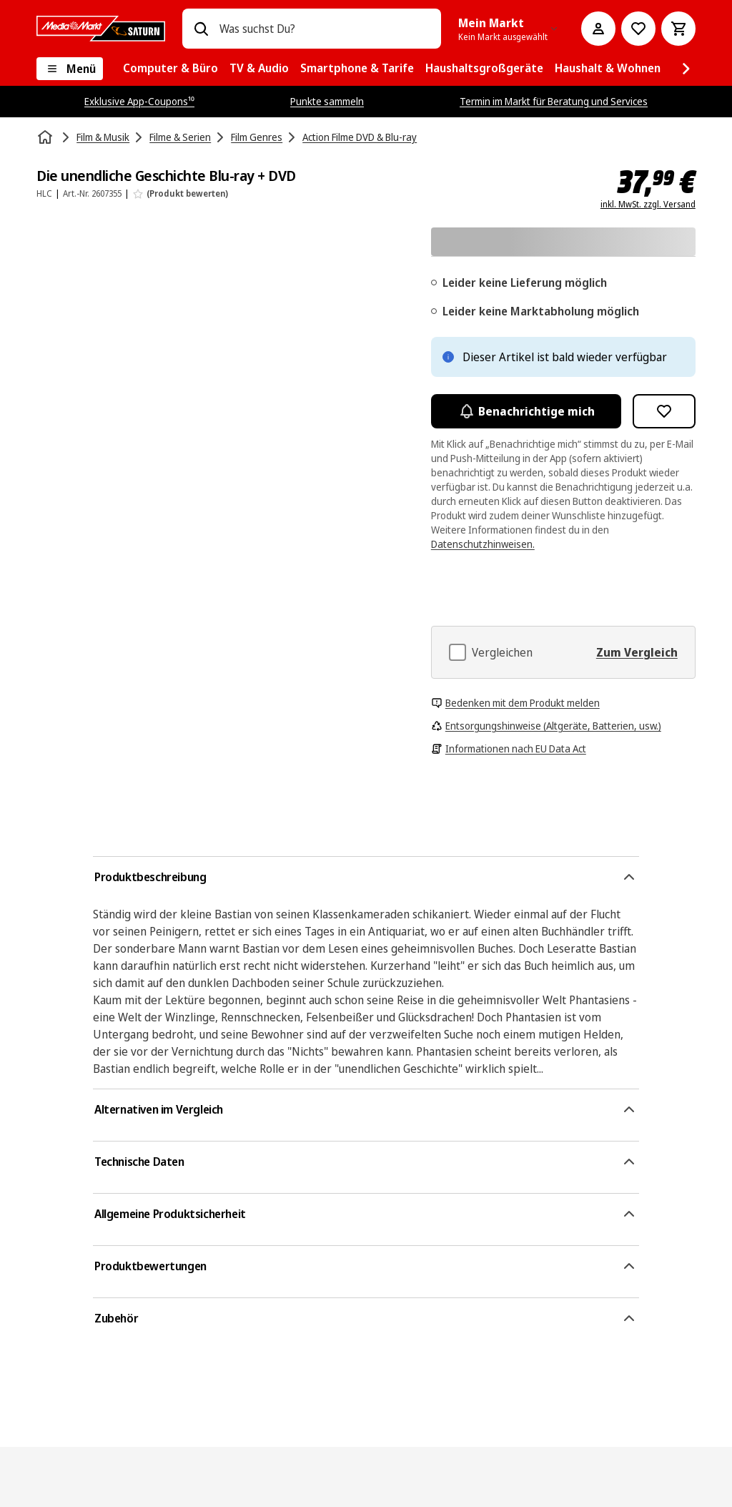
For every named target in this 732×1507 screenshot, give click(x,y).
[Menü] (69, 68)
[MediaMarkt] (100, 28)
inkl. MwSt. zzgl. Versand (648, 204)
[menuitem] (170, 68)
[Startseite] (46, 137)
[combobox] (324, 29)
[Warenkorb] (678, 28)
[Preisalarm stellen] (638, 28)
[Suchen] (201, 28)
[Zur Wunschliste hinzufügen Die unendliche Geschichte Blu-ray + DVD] (664, 411)
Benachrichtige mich (526, 411)
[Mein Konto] (598, 28)
